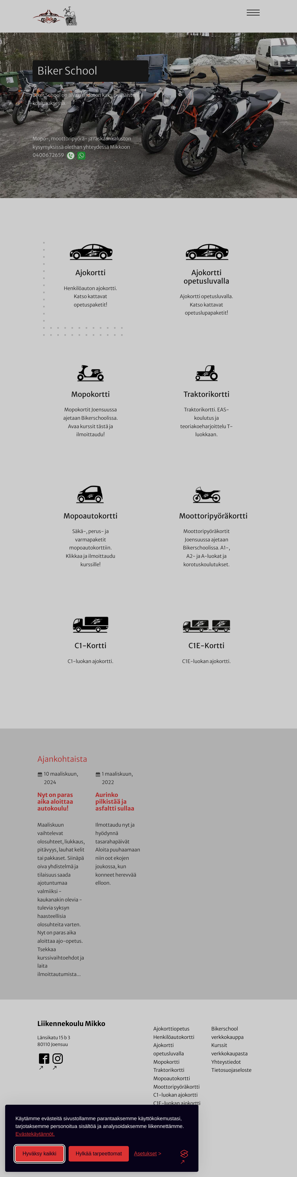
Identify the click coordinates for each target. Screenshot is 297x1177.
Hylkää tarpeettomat (99, 1153)
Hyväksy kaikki (39, 1153)
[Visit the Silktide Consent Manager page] (184, 1154)
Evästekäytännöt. (35, 1134)
